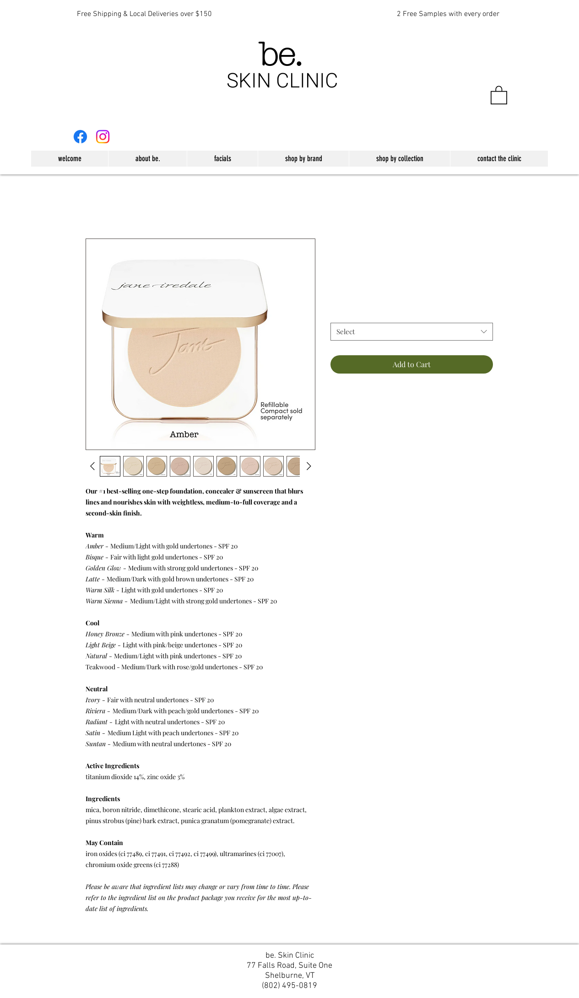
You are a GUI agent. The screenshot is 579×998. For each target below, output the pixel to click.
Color (338, 314)
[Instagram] (103, 137)
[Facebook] (80, 137)
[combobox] (411, 332)
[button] (499, 94)
